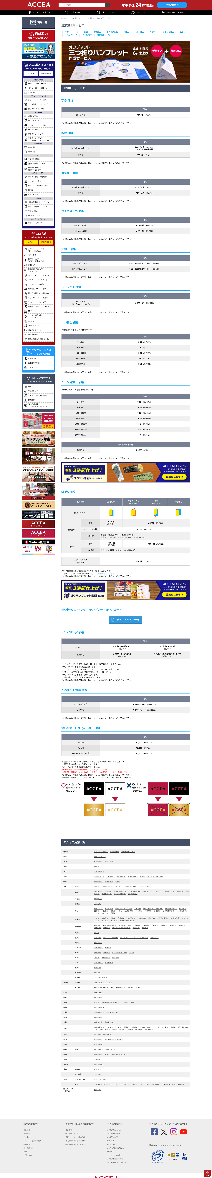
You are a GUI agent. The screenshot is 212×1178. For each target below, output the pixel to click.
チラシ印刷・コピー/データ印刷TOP (81, 18)
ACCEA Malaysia (113, 1134)
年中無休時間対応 (138, 5)
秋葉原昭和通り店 (110, 925)
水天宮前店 (175, 918)
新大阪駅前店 (99, 1027)
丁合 (77, 32)
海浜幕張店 (109, 882)
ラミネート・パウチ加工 (35, 302)
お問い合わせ (171, 5)
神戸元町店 (107, 1035)
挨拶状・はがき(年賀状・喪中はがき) (34, 260)
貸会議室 (29, 400)
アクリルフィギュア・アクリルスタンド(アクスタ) (36, 139)
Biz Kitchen (111, 1144)
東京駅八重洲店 (163, 918)
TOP (67, 32)
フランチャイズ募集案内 (32, 1141)
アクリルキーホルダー (34, 134)
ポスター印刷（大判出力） (36, 88)
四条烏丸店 (98, 1022)
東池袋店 (97, 953)
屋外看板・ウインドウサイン (36, 289)
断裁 (86, 32)
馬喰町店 (151, 918)
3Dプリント (30, 311)
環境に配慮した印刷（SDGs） (37, 339)
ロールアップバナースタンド (36, 185)
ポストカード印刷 (32, 120)
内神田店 (136, 928)
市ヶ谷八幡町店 (120, 894)
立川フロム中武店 (100, 977)
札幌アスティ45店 (101, 852)
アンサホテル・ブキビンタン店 (131, 1084)
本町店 (173, 1027)
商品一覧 (38, 22)
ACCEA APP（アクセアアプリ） (119, 1163)
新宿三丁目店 (148, 891)
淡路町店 (145, 928)
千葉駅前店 (98, 882)
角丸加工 (97, 32)
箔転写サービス (103, 35)
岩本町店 (97, 928)
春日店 (96, 933)
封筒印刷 (29, 152)
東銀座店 (105, 918)
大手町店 (163, 925)
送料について (139, 12)
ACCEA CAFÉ (112, 1137)
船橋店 (117, 882)
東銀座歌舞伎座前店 (127, 921)
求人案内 (27, 1137)
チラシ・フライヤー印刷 (35, 83)
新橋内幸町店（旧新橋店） (153, 909)
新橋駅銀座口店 (171, 909)
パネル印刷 (36, 202)
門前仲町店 (109, 963)
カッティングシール (33, 223)
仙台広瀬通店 (110, 862)
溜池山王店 (98, 909)
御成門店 (105, 913)
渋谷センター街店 (131, 886)
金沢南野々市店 (112, 1012)
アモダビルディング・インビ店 (105, 1084)
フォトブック (31, 367)
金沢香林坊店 (99, 1012)
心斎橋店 (122, 1030)
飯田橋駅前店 (133, 894)
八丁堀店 (105, 921)
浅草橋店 (115, 958)
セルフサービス (31, 334)
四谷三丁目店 (170, 891)
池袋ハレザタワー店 (119, 953)
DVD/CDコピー (31, 325)
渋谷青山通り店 (107, 886)
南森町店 (134, 1027)
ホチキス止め (112, 32)
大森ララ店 (98, 943)
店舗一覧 (27, 1134)
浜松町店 (105, 911)
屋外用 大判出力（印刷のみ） (37, 293)
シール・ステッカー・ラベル (36, 275)
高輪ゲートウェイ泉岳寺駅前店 (122, 911)
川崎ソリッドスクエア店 (103, 982)
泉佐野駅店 (149, 1030)
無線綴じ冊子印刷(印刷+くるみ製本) (33, 169)
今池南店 (125, 1002)
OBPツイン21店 (153, 1027)
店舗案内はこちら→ (105, 573)
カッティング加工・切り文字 (36, 306)
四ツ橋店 (99, 1030)
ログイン (30, 73)
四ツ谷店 (158, 891)
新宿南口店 (98, 891)
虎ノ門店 (182, 909)
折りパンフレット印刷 (34, 109)
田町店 (97, 911)
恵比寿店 (118, 886)
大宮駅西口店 (99, 877)
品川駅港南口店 (169, 911)
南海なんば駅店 (111, 1030)
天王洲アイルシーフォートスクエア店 (134, 938)
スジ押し (153, 32)
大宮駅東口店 (133, 877)
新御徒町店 (106, 958)
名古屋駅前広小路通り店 (111, 1002)
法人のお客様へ (105, 12)
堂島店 (142, 1027)
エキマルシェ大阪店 (113, 1027)
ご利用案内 (72, 12)
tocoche (110, 1152)
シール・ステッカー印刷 (35, 125)
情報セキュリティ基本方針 (75, 1137)
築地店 (113, 918)
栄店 (132, 1002)
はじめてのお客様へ (38, 12)
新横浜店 (139, 987)
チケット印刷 (31, 129)
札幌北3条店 (114, 852)
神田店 (155, 925)
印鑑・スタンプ (31, 386)
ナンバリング (71, 35)
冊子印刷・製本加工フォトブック (33, 270)
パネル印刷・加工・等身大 (36, 297)
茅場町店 (121, 918)
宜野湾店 (97, 1074)
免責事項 (68, 1130)
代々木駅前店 (145, 886)
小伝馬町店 (131, 918)
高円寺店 (97, 904)
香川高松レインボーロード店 (104, 1049)
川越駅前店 (110, 877)
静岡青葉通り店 (100, 1007)
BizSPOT (110, 1141)
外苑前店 (148, 911)
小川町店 (138, 925)
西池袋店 (106, 953)
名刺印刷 (29, 92)
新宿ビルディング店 (121, 891)
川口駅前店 (121, 877)
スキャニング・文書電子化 (36, 395)
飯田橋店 (173, 925)
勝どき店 (114, 921)
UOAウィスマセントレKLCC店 (173, 1084)
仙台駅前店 (98, 862)
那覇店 (96, 1069)
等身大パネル (31, 211)
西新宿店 (108, 891)
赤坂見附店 (109, 909)
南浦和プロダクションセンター (151, 877)
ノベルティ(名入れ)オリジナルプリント (33, 316)
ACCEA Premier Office (115, 1159)
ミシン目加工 (168, 32)
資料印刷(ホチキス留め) (34, 163)
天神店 (107, 1054)
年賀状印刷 (30, 358)
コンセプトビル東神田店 (121, 928)
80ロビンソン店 (100, 1079)
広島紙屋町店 (99, 1044)
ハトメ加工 (139, 32)
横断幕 (28, 190)
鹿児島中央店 (99, 1064)
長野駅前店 (98, 997)
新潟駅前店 (98, 1017)
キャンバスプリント (33, 194)
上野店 (97, 958)
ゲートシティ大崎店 (110, 938)
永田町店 (106, 928)
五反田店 (97, 938)
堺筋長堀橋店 (183, 1027)
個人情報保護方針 (71, 1134)
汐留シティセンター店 (123, 909)
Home (63, 18)
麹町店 (130, 925)
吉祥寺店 (97, 972)
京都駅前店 (109, 1022)
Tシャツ (29, 321)
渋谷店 (97, 886)
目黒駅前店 (154, 938)
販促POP (29, 265)
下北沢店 (108, 948)
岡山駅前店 (98, 1040)
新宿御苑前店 (136, 891)
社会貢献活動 (28, 1148)
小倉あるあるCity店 (119, 1054)
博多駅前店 (98, 1054)
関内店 (131, 987)
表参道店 (157, 911)
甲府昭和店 (98, 993)
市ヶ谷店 (122, 925)
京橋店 (97, 918)
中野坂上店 (98, 899)
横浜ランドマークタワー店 (104, 987)
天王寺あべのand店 (135, 1030)
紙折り (182, 32)
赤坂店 (113, 913)
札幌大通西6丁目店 (128, 852)
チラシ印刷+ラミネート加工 (36, 104)
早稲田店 (180, 891)
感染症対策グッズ (32, 330)
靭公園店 (165, 1027)
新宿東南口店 (107, 894)
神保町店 (147, 925)
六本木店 (137, 909)
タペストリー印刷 (32, 181)
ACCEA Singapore (114, 1130)
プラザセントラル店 (152, 1084)
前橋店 (96, 867)
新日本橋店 (142, 918)
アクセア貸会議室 (113, 1155)
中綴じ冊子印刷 (31, 159)
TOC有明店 (98, 963)
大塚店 (131, 953)
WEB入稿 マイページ (173, 12)
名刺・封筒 (30, 255)
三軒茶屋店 (98, 948)
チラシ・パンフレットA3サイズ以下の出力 (34, 250)
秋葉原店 (97, 925)
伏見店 (97, 1002)
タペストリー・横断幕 (34, 284)
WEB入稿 (27, 1152)
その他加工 (87, 35)
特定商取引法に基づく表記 (75, 1144)
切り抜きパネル (31, 215)
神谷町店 (139, 911)
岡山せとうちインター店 (114, 1040)
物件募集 (27, 1144)
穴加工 (126, 32)
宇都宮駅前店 (99, 872)
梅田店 (126, 1027)
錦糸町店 (97, 968)
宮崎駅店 (97, 1059)
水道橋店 (182, 925)
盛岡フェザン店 (100, 857)
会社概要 (27, 1130)
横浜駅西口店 (121, 987)
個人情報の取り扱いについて (76, 1141)
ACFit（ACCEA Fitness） (116, 1148)
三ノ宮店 (97, 1035)
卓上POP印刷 (31, 116)
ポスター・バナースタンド (36, 280)
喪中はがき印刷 (31, 363)
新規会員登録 (46, 73)
